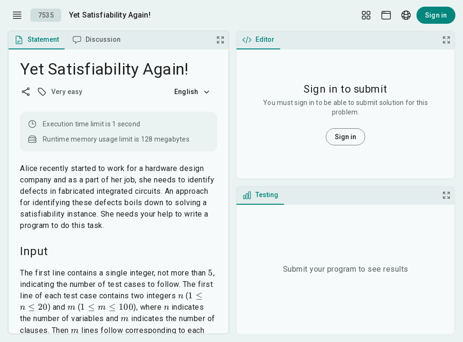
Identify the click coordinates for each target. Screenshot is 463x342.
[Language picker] (406, 15)
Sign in (436, 15)
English (192, 91)
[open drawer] (17, 15)
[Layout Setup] (366, 15)
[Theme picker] (386, 15)
